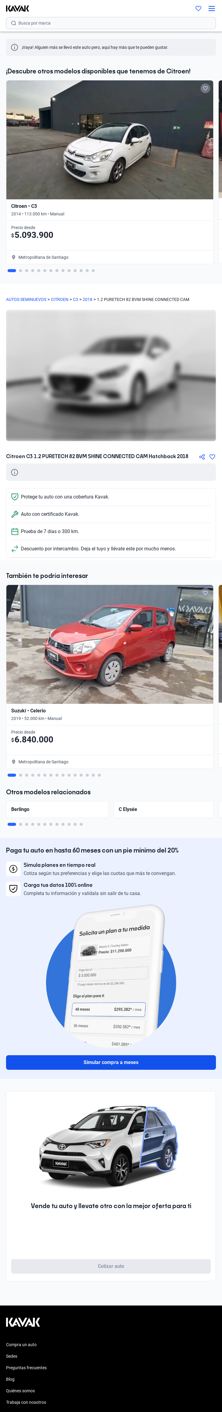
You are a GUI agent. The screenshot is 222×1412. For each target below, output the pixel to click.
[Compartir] (202, 457)
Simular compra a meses (111, 1062)
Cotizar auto (111, 1266)
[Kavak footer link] (23, 1325)
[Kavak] (14, 8)
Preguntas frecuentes (26, 1367)
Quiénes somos (20, 1390)
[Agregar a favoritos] (212, 457)
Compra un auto (21, 1344)
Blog (10, 1379)
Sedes (11, 1356)
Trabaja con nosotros (26, 1402)
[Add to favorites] (205, 88)
